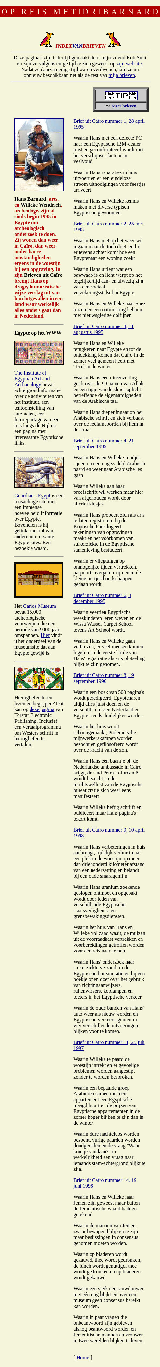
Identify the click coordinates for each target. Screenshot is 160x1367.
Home (82, 1357)
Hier (45, 635)
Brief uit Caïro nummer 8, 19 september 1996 (103, 678)
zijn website (129, 63)
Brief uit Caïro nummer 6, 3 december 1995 (102, 598)
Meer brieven (124, 105)
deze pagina (42, 709)
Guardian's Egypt (32, 495)
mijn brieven (122, 75)
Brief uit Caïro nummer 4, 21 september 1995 (103, 443)
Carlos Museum (39, 606)
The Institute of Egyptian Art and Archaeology (32, 378)
